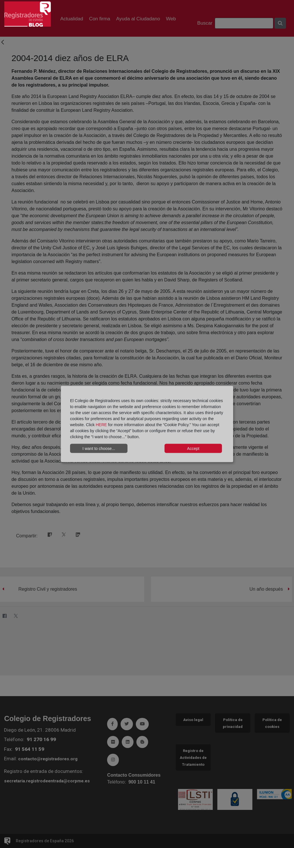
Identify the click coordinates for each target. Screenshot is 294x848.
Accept (193, 448)
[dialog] (147, 424)
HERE (101, 424)
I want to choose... (98, 448)
